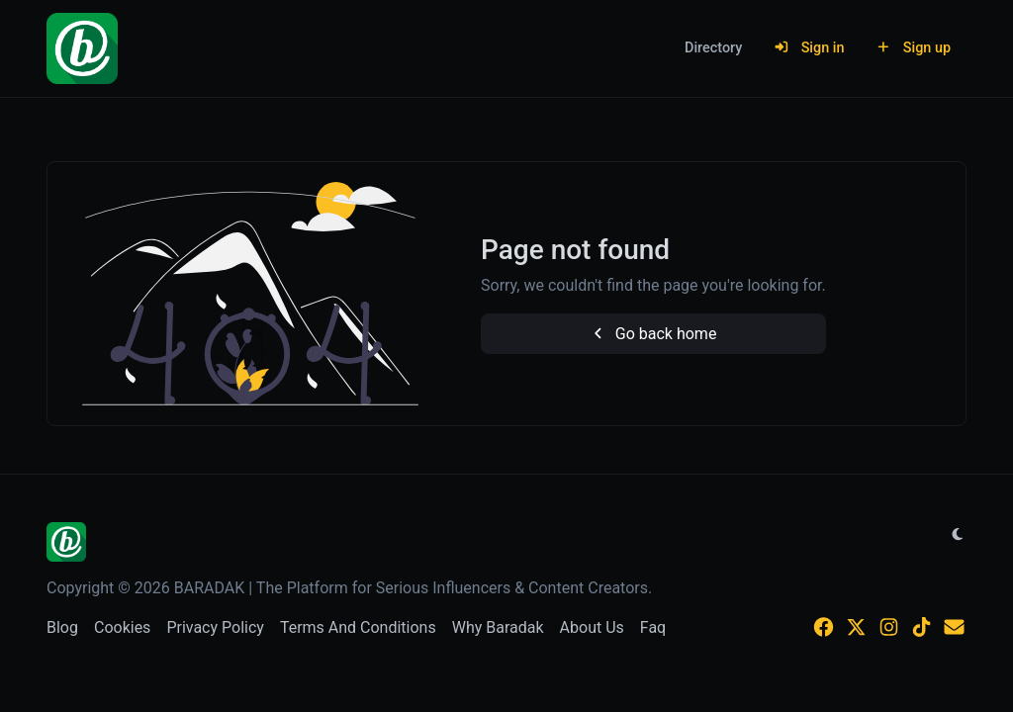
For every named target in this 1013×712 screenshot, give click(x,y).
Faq (653, 627)
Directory (713, 48)
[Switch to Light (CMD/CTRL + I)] (957, 535)
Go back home (653, 333)
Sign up (913, 48)
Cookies (122, 627)
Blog (62, 627)
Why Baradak (498, 627)
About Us (592, 627)
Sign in (809, 48)
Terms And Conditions (358, 627)
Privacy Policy (215, 627)
